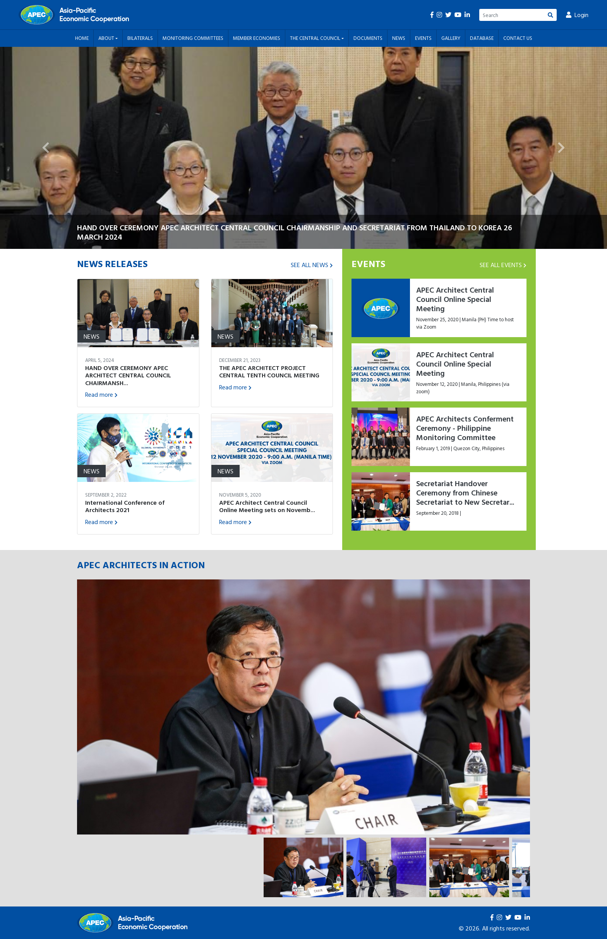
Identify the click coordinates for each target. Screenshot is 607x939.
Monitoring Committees (193, 38)
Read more (101, 394)
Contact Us (517, 38)
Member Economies (256, 38)
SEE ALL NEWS (312, 264)
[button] (45, 148)
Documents (367, 38)
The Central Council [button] (315, 38)
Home (82, 38)
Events (423, 38)
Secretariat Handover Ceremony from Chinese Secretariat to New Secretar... (465, 492)
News (398, 38)
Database (482, 38)
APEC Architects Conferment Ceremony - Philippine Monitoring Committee (465, 428)
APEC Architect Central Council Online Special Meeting (455, 299)
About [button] (106, 38)
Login (577, 14)
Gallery (450, 38)
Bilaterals (140, 38)
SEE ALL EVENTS (503, 264)
